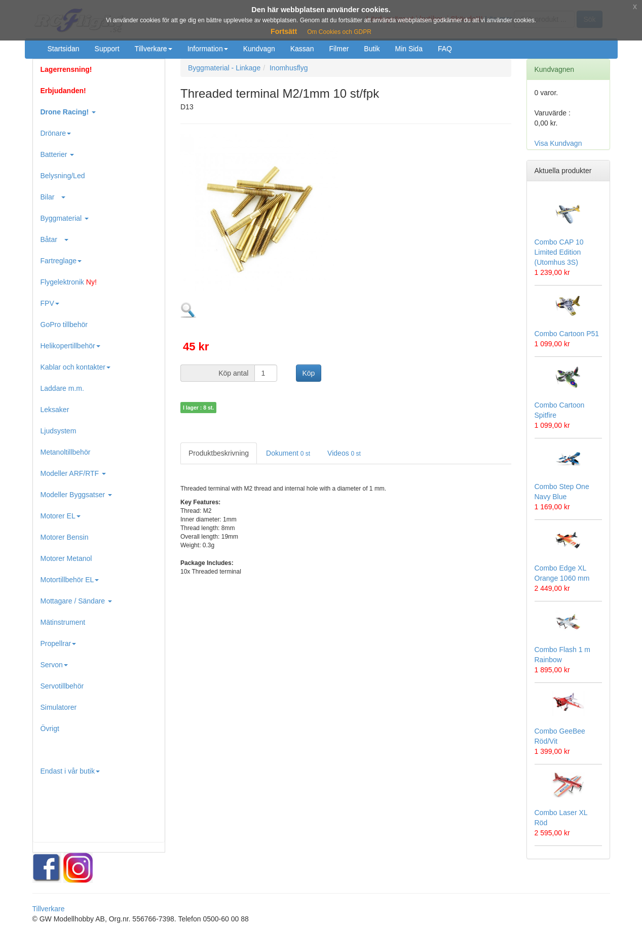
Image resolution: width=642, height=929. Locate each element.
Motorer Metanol (66, 558)
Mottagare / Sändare (76, 601)
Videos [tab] (344, 453)
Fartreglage (61, 261)
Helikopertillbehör (70, 346)
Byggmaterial (65, 218)
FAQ (445, 49)
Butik (372, 49)
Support (107, 49)
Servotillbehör (62, 686)
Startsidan (64, 49)
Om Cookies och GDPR (339, 31)
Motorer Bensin (65, 537)
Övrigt (50, 728)
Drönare (56, 133)
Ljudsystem (59, 431)
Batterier (57, 154)
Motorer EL (61, 516)
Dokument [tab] (288, 453)
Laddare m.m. (62, 388)
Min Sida (408, 49)
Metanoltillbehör (66, 452)
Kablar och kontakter (75, 367)
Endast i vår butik (70, 771)
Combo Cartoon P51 (567, 334)
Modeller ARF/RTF (73, 473)
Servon (54, 665)
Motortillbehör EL (70, 580)
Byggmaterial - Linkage (224, 68)
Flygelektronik (69, 282)
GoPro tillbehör (64, 324)
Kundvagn (259, 49)
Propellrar (59, 643)
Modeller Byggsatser (76, 495)
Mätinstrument (63, 622)
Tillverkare (153, 49)
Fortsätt (284, 31)
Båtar (54, 239)
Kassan (302, 49)
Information (207, 49)
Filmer (339, 49)
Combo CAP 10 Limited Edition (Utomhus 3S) (559, 252)
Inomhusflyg (289, 68)
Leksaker (55, 410)
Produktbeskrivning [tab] (218, 453)
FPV (50, 303)
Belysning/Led (63, 176)
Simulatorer (59, 707)
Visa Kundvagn (558, 143)
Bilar (53, 197)
